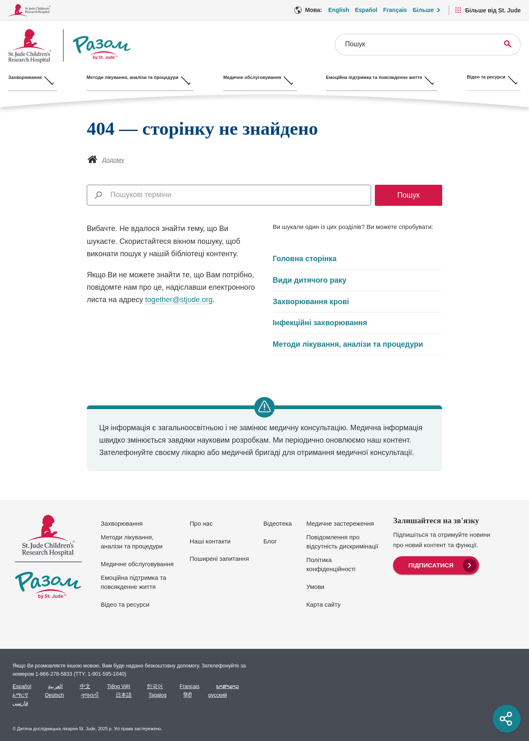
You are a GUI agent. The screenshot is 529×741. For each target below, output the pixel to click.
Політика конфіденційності (330, 564)
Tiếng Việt (118, 686)
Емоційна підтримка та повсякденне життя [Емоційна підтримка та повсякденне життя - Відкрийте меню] (381, 76)
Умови (315, 586)
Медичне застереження (340, 523)
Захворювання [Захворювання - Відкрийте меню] (25, 76)
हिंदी (187, 695)
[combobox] (238, 194)
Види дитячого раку (309, 280)
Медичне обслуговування (137, 563)
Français (190, 686)
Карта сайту (323, 604)
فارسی (20, 703)
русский (217, 695)
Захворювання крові (311, 302)
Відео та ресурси (125, 604)
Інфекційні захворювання (320, 323)
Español (21, 686)
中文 (85, 686)
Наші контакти (210, 541)
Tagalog (157, 695)
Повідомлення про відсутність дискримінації (342, 542)
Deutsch (54, 695)
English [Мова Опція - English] (338, 10)
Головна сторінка (304, 259)
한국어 (155, 686)
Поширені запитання (219, 558)
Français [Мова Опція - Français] (395, 10)
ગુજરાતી (90, 695)
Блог (269, 541)
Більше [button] (423, 10)
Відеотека (277, 523)
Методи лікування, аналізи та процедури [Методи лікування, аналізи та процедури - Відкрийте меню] (135, 76)
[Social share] (507, 719)
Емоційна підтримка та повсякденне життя (133, 582)
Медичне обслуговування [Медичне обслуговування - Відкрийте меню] (257, 76)
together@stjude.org (178, 299)
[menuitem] (436, 564)
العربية (55, 686)
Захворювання (122, 523)
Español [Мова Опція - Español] (366, 10)
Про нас (201, 523)
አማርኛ (20, 695)
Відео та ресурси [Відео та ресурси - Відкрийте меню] (495, 76)
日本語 (124, 695)
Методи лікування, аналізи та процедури (348, 344)
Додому (113, 159)
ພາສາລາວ (227, 686)
